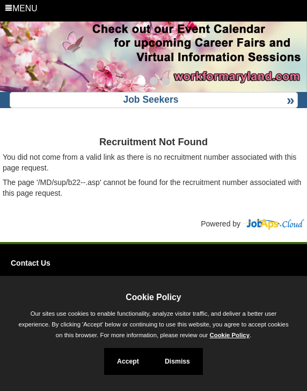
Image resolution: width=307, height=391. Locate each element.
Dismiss (177, 361)
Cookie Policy (153, 297)
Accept (128, 361)
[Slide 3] (165, 82)
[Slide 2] (154, 82)
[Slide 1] (141, 82)
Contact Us (30, 263)
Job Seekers (150, 99)
